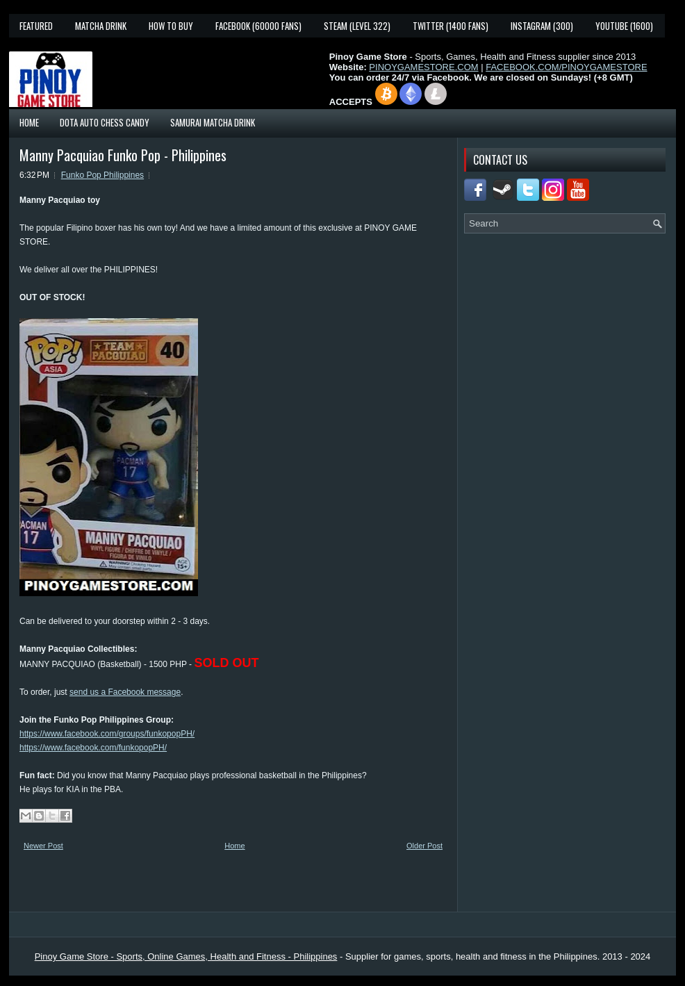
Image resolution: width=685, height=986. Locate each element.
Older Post (424, 845)
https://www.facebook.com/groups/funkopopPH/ (107, 734)
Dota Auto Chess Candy (104, 122)
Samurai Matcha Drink (212, 122)
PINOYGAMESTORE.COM (423, 67)
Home (29, 122)
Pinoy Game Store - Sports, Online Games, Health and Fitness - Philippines (186, 956)
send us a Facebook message (125, 692)
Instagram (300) (542, 26)
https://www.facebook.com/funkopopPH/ (93, 748)
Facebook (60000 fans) (258, 26)
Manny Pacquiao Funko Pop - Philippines (122, 155)
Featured (36, 26)
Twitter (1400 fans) (450, 26)
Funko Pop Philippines (102, 175)
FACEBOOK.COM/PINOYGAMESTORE (566, 67)
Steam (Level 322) (357, 26)
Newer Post (43, 845)
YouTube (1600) (624, 26)
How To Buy (171, 26)
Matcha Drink (100, 26)
